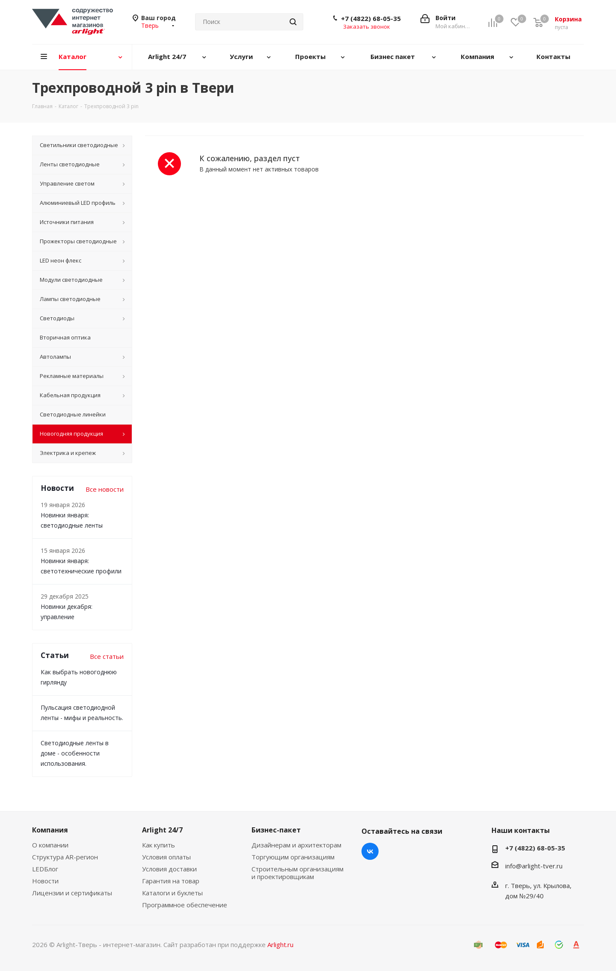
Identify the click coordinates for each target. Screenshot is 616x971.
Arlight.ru (280, 944)
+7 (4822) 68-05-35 (371, 18)
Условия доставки (169, 869)
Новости (45, 881)
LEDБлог (45, 869)
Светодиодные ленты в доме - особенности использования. (75, 753)
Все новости (105, 489)
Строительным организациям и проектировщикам (298, 873)
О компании (50, 845)
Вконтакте (370, 851)
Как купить (158, 845)
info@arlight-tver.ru (534, 866)
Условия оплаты (166, 857)
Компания (50, 830)
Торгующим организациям (293, 857)
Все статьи (107, 656)
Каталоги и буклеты (172, 892)
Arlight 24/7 (162, 830)
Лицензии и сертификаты (72, 892)
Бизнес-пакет (276, 830)
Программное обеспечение (184, 904)
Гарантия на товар (170, 881)
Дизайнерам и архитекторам (296, 845)
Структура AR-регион (65, 857)
